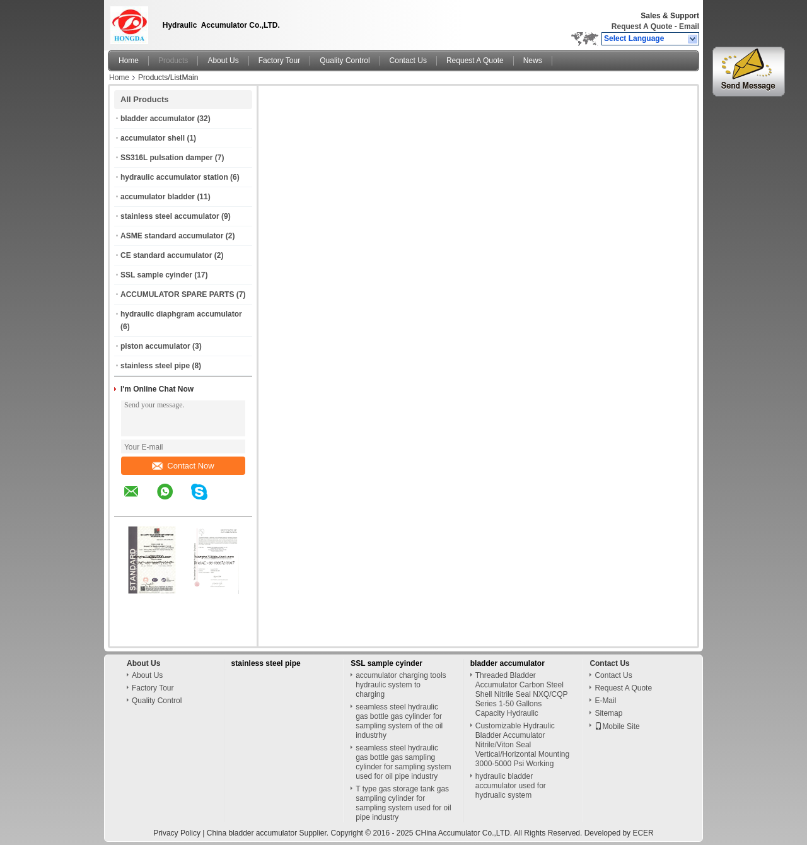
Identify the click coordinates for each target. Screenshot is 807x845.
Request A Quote (642, 26)
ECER (642, 833)
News (532, 60)
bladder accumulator (157, 118)
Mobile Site (617, 726)
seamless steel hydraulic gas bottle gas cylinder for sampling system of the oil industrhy (399, 721)
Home (129, 60)
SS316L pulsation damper (166, 157)
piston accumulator (155, 346)
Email (689, 26)
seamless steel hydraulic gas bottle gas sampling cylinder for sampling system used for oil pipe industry (403, 762)
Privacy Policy (176, 833)
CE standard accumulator (166, 255)
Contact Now (183, 465)
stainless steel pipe (155, 365)
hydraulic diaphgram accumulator (181, 314)
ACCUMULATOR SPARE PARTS (177, 294)
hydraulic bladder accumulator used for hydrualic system (510, 786)
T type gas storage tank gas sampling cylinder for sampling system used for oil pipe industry (403, 803)
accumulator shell (152, 138)
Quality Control (344, 60)
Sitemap (608, 713)
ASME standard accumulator (171, 235)
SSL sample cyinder (156, 275)
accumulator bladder (157, 196)
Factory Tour (279, 60)
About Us (222, 60)
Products (173, 60)
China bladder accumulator (252, 833)
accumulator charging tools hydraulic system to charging (401, 685)
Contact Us (408, 60)
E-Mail (605, 700)
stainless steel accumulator (169, 216)
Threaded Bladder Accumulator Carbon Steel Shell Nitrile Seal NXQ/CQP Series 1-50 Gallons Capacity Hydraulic (521, 694)
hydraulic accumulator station (174, 177)
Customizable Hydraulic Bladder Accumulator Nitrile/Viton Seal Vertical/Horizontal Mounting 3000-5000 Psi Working (522, 744)
